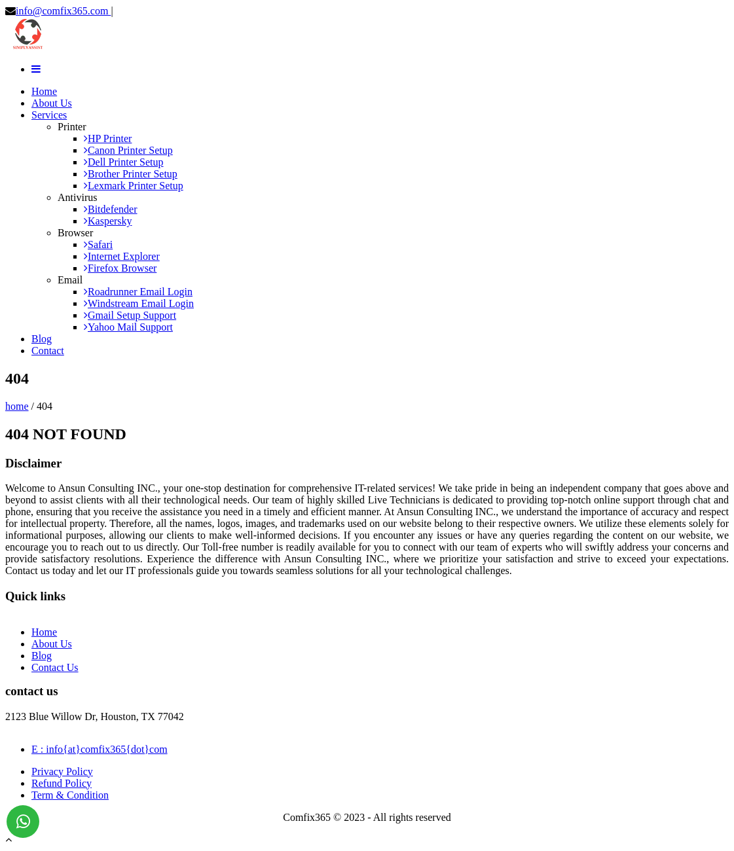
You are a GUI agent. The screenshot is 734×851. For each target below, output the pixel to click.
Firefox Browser (120, 268)
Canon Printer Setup (128, 150)
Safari (98, 244)
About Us (51, 103)
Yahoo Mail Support (128, 327)
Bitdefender (111, 209)
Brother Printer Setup (130, 173)
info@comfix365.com (63, 10)
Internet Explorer (122, 256)
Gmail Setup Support (130, 315)
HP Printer (108, 138)
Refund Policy (61, 783)
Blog (41, 338)
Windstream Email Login (139, 303)
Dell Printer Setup (124, 162)
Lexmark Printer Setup (133, 185)
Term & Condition (70, 795)
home (17, 406)
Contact (47, 350)
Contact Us (55, 667)
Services (49, 114)
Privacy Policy (62, 771)
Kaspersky (108, 220)
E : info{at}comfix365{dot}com (99, 749)
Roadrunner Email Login (138, 291)
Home (44, 91)
